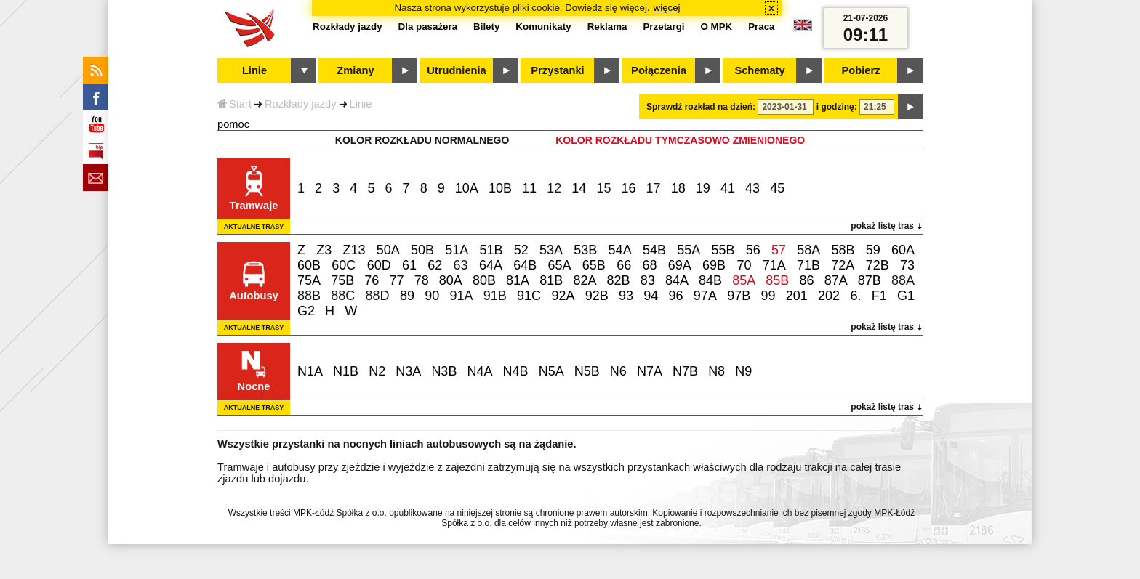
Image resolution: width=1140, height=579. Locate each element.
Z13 (353, 250)
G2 (306, 311)
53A (551, 250)
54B (654, 250)
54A (620, 250)
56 (753, 250)
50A (388, 250)
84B (710, 280)
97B (738, 295)
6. (855, 295)
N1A (310, 371)
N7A (649, 371)
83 (648, 280)
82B (618, 280)
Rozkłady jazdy (301, 104)
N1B (345, 371)
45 (777, 188)
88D (378, 295)
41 (727, 188)
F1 (879, 295)
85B (777, 280)
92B (597, 295)
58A (808, 250)
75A (309, 280)
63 (461, 265)
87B (869, 280)
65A (559, 265)
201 (797, 295)
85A (743, 280)
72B (877, 265)
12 (554, 188)
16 (629, 188)
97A (705, 295)
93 (626, 295)
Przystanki (557, 70)
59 (873, 250)
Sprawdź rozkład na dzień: (700, 107)
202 (829, 295)
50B (422, 250)
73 (907, 265)
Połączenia (658, 70)
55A (688, 250)
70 (743, 265)
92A (562, 295)
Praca (761, 26)
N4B (516, 371)
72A (842, 265)
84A (677, 280)
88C (343, 295)
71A (774, 265)
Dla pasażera (428, 26)
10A (466, 188)
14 (578, 188)
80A (450, 280)
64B (525, 265)
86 (807, 280)
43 (752, 188)
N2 (377, 371)
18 (678, 188)
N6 (618, 371)
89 (407, 295)
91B (495, 295)
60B (309, 265)
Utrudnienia (456, 70)
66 (624, 265)
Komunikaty (543, 26)
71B (808, 265)
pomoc (233, 124)
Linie (361, 104)
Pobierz (861, 70)
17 (653, 188)
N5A (551, 371)
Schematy (759, 70)
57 (778, 250)
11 (529, 188)
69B (714, 265)
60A (903, 250)
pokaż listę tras (882, 226)
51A (456, 250)
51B (491, 250)
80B (484, 280)
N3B (444, 371)
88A (903, 280)
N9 (743, 371)
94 (650, 295)
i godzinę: (836, 107)
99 (767, 295)
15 (603, 188)
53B (585, 250)
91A (461, 295)
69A (679, 265)
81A (517, 280)
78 (421, 280)
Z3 (324, 250)
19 (703, 188)
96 (676, 295)
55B (722, 250)
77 (396, 280)
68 (649, 265)
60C (344, 265)
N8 (716, 371)
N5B (587, 371)
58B (842, 250)
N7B (685, 371)
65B (594, 265)
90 (432, 295)
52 (521, 250)
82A (584, 280)
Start (234, 104)
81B (551, 280)
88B (309, 295)
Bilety (486, 26)
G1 (906, 295)
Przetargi (663, 26)
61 (409, 265)
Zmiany (355, 70)
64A (490, 265)
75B (342, 280)
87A (836, 280)
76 (371, 280)
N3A (408, 371)
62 (435, 265)
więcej (667, 7)
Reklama (607, 26)
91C (529, 295)
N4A (479, 371)
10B (500, 188)
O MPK (717, 26)
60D (379, 265)
